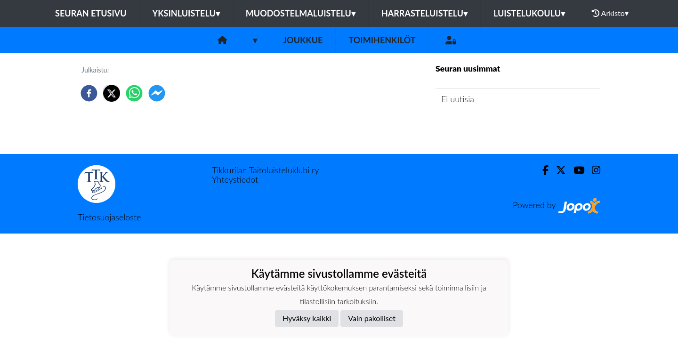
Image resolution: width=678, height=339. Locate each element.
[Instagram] (592, 170)
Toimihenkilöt (381, 40)
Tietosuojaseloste (109, 217)
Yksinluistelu (186, 13)
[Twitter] (557, 170)
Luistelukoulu (529, 13)
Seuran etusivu (91, 13)
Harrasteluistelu (424, 13)
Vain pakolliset (372, 318)
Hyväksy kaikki (306, 318)
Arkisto (610, 13)
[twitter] (111, 93)
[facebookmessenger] (156, 93)
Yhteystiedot (235, 179)
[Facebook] (542, 170)
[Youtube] (575, 170)
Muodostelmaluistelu (300, 13)
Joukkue (303, 40)
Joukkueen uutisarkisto (483, 125)
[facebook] (89, 93)
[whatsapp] (134, 93)
